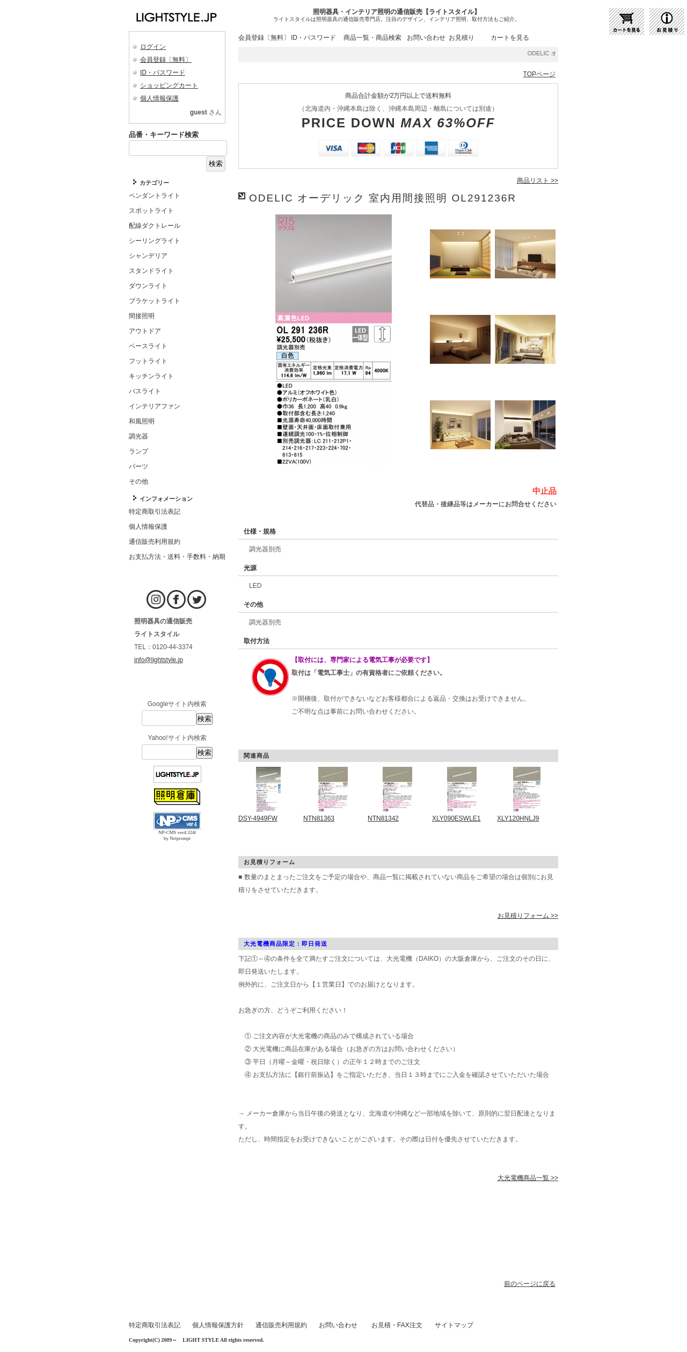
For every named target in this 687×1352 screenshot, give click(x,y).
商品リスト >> (537, 180)
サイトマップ (454, 1325)
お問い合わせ (426, 37)
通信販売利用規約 (281, 1325)
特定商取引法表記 (154, 1325)
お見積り (461, 37)
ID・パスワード (162, 72)
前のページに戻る (530, 1284)
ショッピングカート (169, 85)
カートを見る (510, 37)
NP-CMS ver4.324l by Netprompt (177, 835)
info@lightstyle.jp (158, 660)
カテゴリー (154, 182)
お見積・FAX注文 (396, 1325)
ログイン (153, 47)
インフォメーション (166, 498)
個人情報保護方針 (218, 1325)
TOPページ (539, 74)
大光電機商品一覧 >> (528, 1178)
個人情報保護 (159, 98)
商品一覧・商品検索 (372, 37)
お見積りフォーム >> (528, 915)
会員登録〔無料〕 (166, 59)
